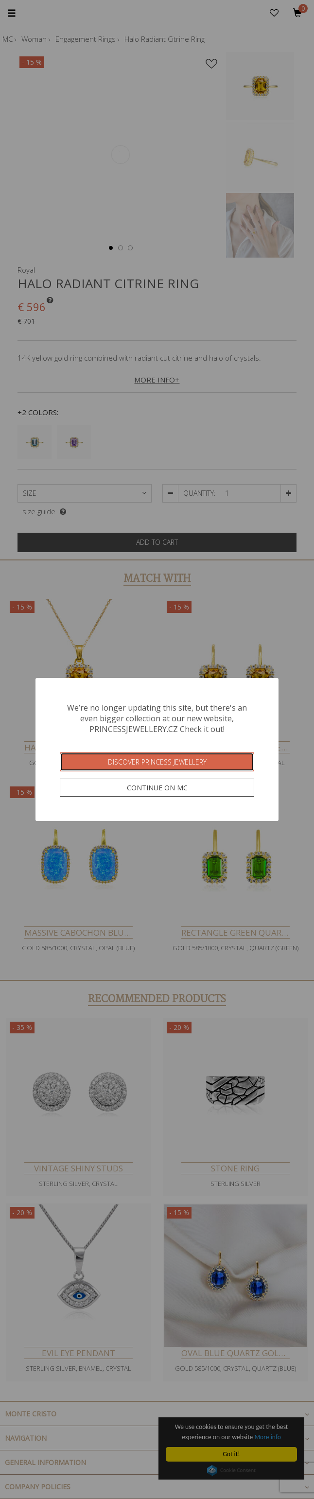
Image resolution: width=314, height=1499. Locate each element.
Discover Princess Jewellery (157, 762)
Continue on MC (157, 787)
